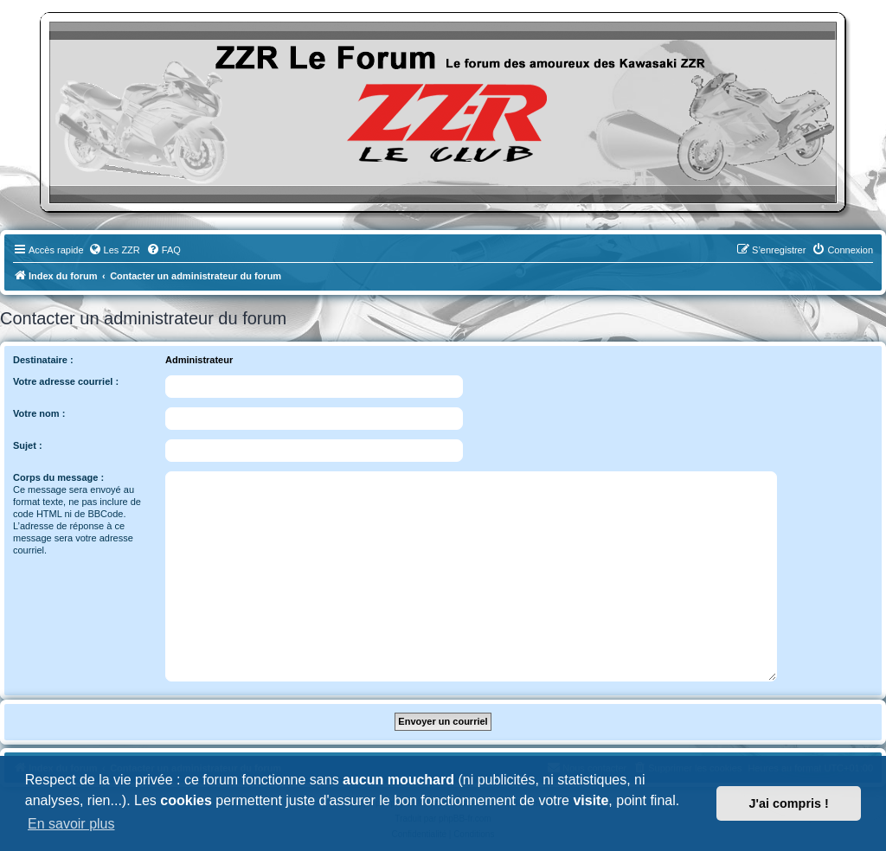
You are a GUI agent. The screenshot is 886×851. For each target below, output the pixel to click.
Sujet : (27, 445)
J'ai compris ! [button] (789, 803)
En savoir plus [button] (71, 823)
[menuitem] (114, 250)
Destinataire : (43, 360)
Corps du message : (58, 477)
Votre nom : (39, 413)
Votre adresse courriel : (66, 381)
